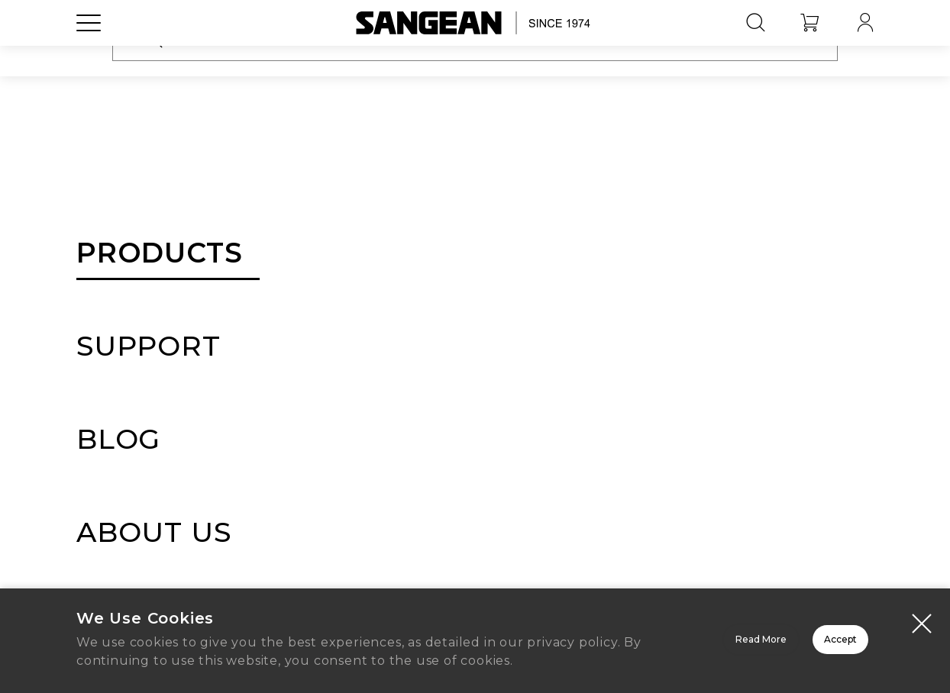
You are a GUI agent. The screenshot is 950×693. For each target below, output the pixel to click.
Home (475, 504)
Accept (786, 635)
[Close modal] (922, 609)
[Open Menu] (88, 57)
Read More (568, 635)
